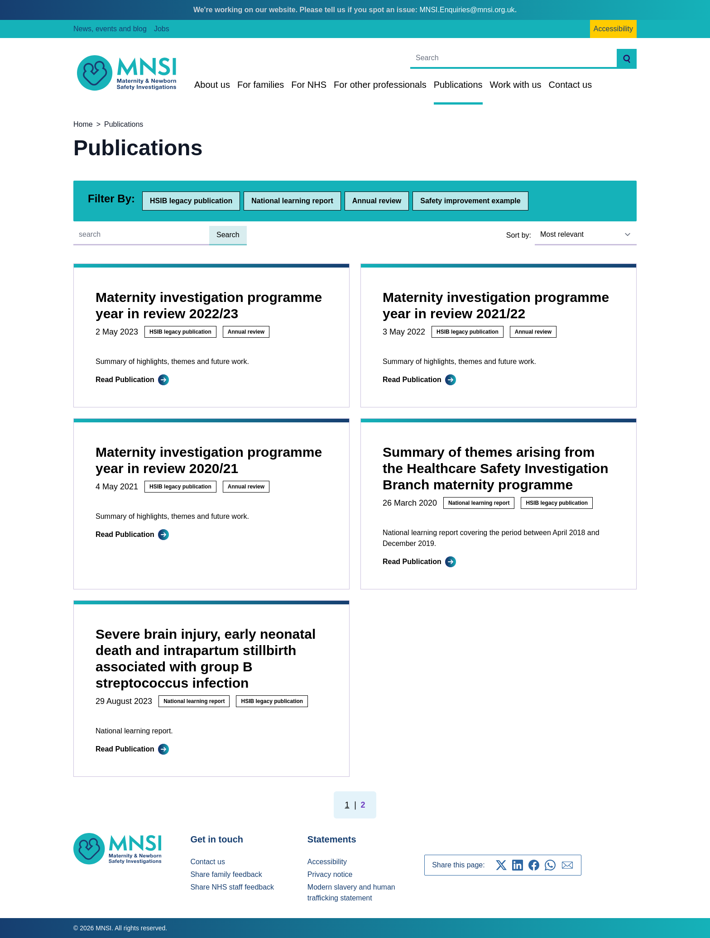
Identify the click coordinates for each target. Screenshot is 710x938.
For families (260, 85)
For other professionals (380, 85)
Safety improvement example (470, 201)
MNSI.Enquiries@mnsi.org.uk (467, 10)
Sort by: (518, 235)
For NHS (308, 85)
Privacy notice (330, 874)
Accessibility (613, 29)
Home (83, 124)
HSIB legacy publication (191, 201)
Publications (458, 85)
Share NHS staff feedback (232, 887)
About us (212, 85)
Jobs (161, 29)
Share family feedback (226, 874)
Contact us (570, 85)
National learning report (292, 201)
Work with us (516, 85)
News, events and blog (110, 29)
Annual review (376, 201)
